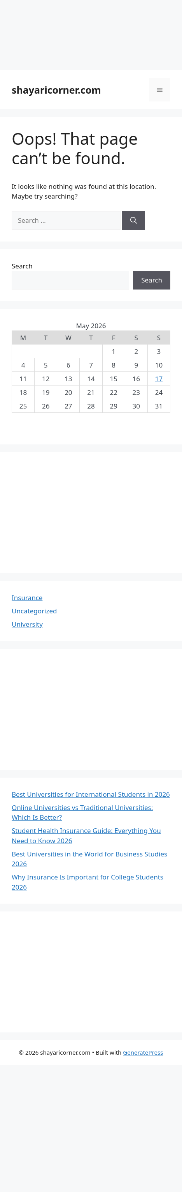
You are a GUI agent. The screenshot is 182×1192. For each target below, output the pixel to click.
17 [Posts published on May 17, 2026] (159, 378)
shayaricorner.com (56, 89)
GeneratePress (143, 1052)
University (27, 624)
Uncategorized (34, 610)
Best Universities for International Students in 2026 (91, 794)
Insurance (27, 597)
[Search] (133, 220)
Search (22, 265)
